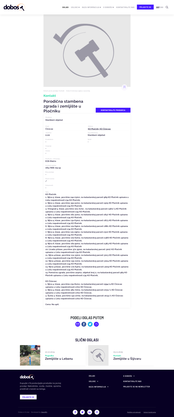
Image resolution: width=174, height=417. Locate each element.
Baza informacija (90, 7)
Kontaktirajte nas (125, 7)
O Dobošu (107, 7)
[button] (99, 129)
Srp (158, 7)
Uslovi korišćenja (150, 412)
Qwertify (44, 412)
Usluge (74, 7)
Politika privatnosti (134, 412)
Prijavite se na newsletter (136, 386)
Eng (161, 7)
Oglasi (65, 7)
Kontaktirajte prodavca (113, 110)
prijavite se (145, 7)
